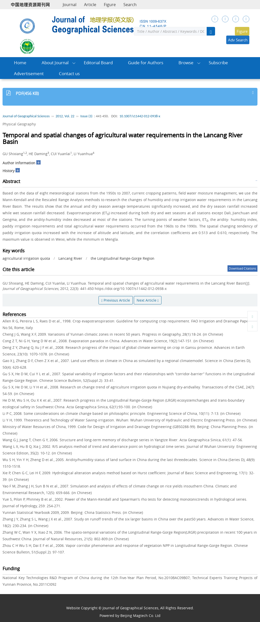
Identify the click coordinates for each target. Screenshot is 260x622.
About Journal (55, 63)
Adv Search (238, 39)
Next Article (148, 300)
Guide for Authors (145, 63)
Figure (110, 4)
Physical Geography (19, 124)
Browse (185, 63)
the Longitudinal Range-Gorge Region (122, 258)
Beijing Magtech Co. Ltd (140, 615)
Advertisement (29, 73)
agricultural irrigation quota (26, 258)
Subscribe (218, 63)
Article (90, 4)
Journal (69, 4)
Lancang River (70, 258)
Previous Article (115, 300)
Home (20, 63)
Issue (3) (86, 116)
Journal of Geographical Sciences (26, 116)
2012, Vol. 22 (65, 116)
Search (130, 4)
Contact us (69, 73)
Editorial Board (98, 63)
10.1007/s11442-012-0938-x (139, 116)
